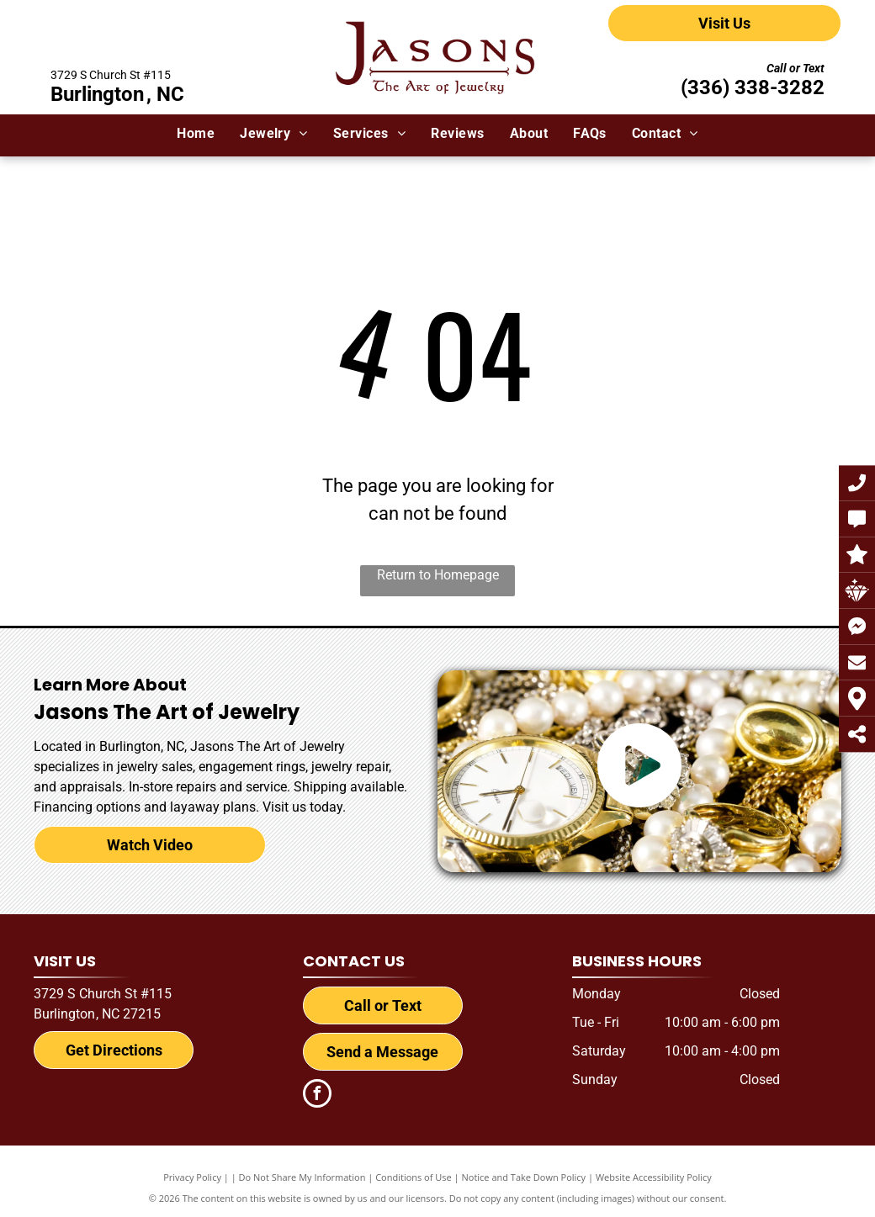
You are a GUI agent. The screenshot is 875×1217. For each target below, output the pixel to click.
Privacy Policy (192, 1177)
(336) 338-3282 (753, 87)
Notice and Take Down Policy (524, 1177)
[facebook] (317, 1095)
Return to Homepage (438, 575)
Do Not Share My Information (302, 1177)
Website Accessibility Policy (654, 1177)
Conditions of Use (413, 1177)
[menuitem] (195, 133)
